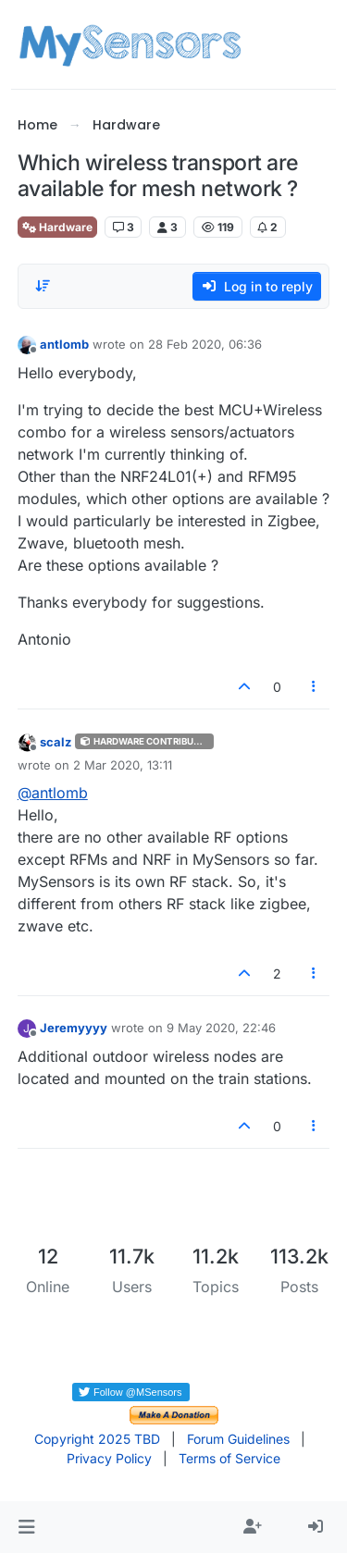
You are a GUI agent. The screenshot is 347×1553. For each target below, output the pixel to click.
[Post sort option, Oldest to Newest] (42, 286)
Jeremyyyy (73, 1027)
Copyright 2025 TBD (97, 1439)
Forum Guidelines (238, 1439)
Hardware (57, 227)
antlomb (64, 344)
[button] (26, 1527)
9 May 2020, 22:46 (221, 1027)
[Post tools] (313, 686)
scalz (55, 741)
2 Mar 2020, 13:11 (122, 765)
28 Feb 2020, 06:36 (205, 344)
